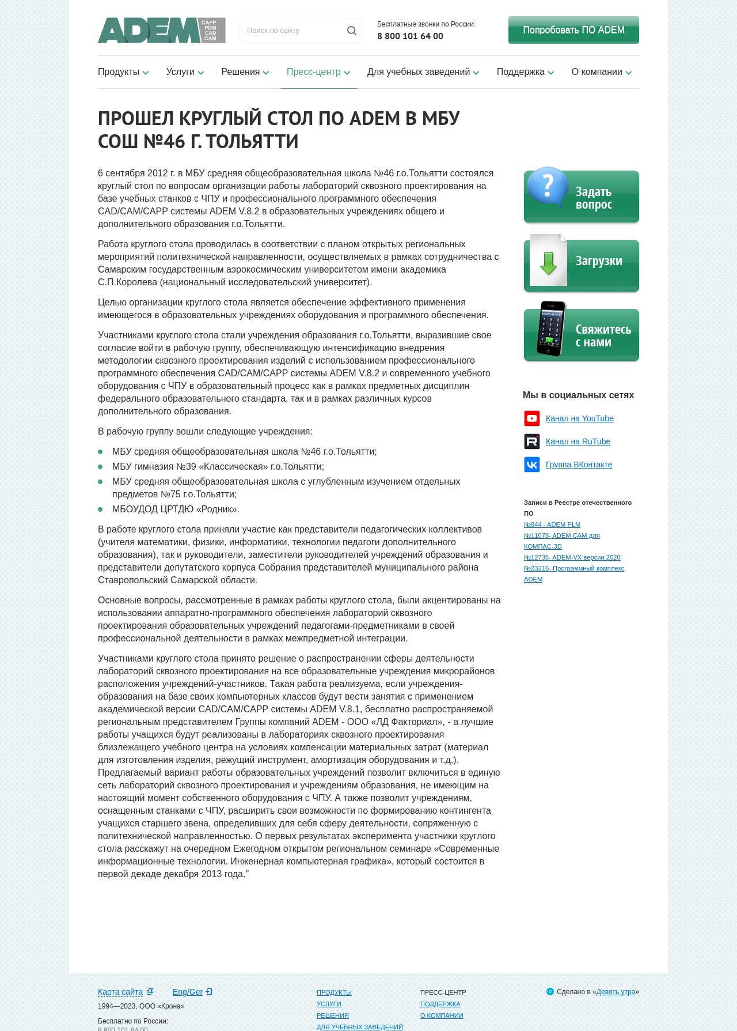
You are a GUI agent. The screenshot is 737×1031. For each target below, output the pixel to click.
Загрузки (581, 263)
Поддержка (521, 72)
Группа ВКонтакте (579, 464)
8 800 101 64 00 (410, 35)
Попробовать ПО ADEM (574, 30)
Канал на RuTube (578, 441)
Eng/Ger (188, 991)
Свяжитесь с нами (581, 332)
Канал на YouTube (580, 418)
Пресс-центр (314, 72)
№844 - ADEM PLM (552, 524)
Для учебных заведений (418, 72)
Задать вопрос (581, 196)
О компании (597, 72)
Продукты (118, 72)
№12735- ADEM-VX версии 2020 (572, 557)
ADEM (162, 30)
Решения (240, 72)
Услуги (180, 72)
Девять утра (616, 992)
